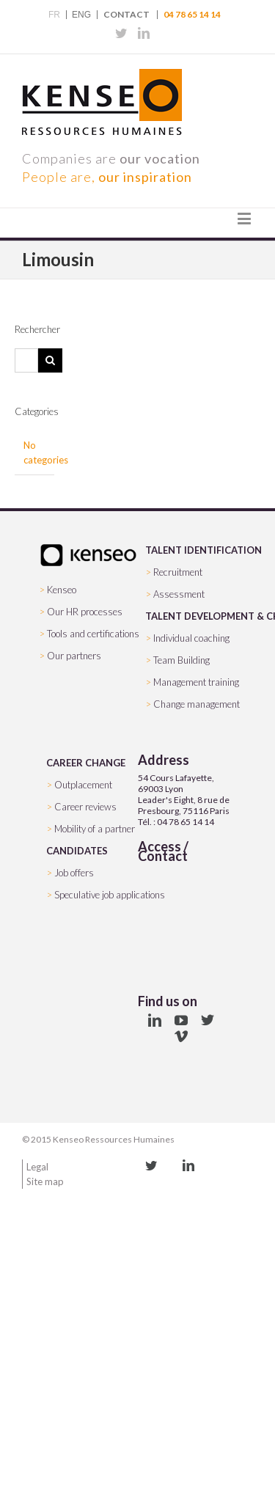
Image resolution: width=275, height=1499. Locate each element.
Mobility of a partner (94, 829)
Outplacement (83, 785)
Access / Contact (163, 851)
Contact (126, 14)
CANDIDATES (77, 851)
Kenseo (61, 589)
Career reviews (85, 807)
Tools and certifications (93, 633)
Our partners (74, 655)
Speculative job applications (109, 895)
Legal (37, 1167)
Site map (45, 1181)
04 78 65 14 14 (192, 14)
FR (54, 14)
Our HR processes (84, 611)
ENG (81, 14)
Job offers (74, 873)
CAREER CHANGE (85, 763)
